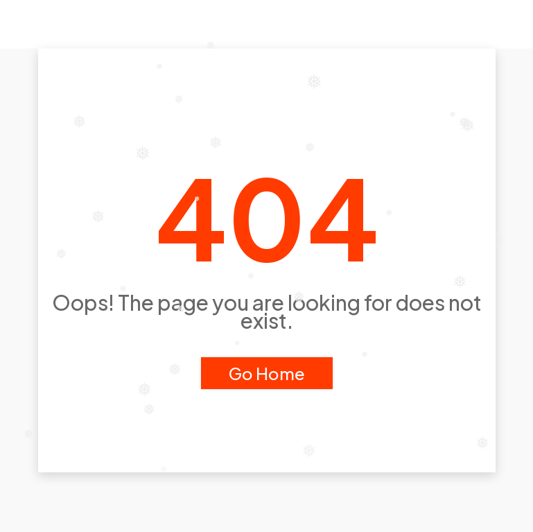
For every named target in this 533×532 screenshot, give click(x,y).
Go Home (267, 373)
